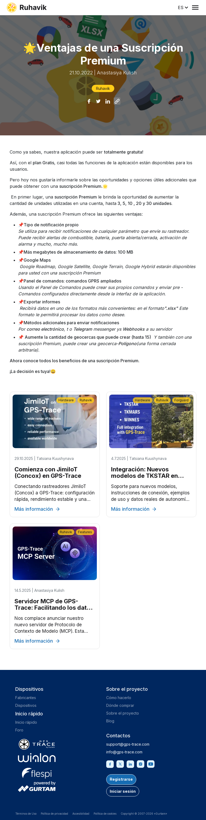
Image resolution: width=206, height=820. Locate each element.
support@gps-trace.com (127, 744)
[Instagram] (140, 763)
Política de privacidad (54, 813)
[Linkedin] (130, 763)
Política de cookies (105, 813)
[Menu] (195, 7)
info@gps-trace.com (124, 752)
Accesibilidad (80, 813)
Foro (19, 730)
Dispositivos (25, 705)
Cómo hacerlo (118, 697)
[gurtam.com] (36, 757)
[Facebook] (110, 763)
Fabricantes (25, 697)
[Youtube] (150, 763)
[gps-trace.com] (36, 744)
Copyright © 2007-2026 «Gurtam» (144, 813)
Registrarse (121, 779)
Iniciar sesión (123, 791)
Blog (110, 721)
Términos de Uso (25, 813)
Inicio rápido (26, 722)
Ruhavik (103, 88)
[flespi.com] (36, 772)
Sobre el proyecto (122, 713)
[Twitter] (120, 763)
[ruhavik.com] (26, 7)
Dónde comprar (120, 705)
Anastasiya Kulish (117, 72)
